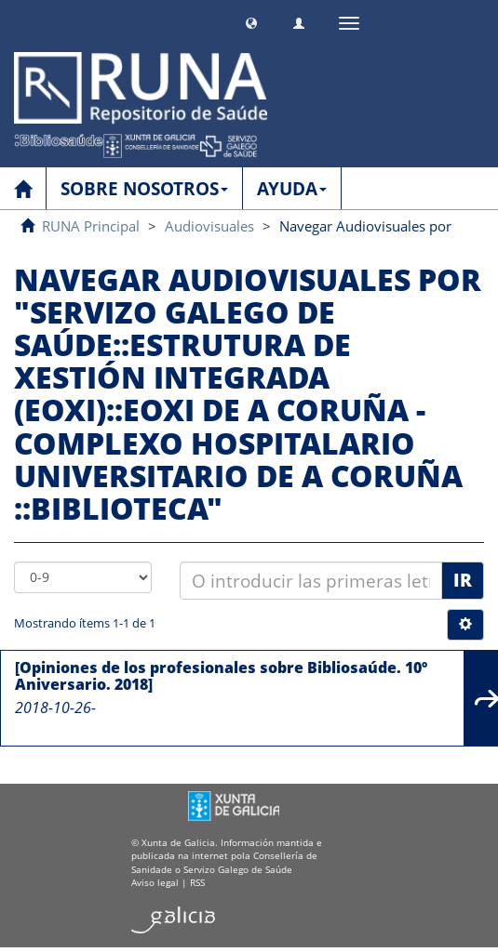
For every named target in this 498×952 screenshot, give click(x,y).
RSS (197, 882)
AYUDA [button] (292, 189)
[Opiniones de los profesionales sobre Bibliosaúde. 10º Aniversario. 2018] (221, 675)
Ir (462, 580)
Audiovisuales (209, 226)
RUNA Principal (91, 226)
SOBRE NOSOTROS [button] (144, 189)
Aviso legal (155, 882)
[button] (251, 20)
